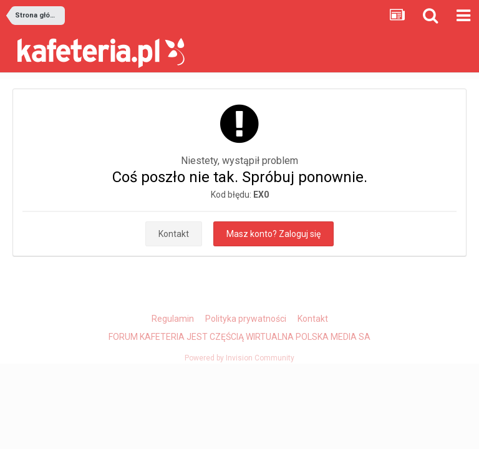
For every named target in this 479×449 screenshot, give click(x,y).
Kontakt (173, 234)
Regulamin (173, 319)
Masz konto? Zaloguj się (273, 234)
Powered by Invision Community (239, 358)
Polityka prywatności (245, 319)
